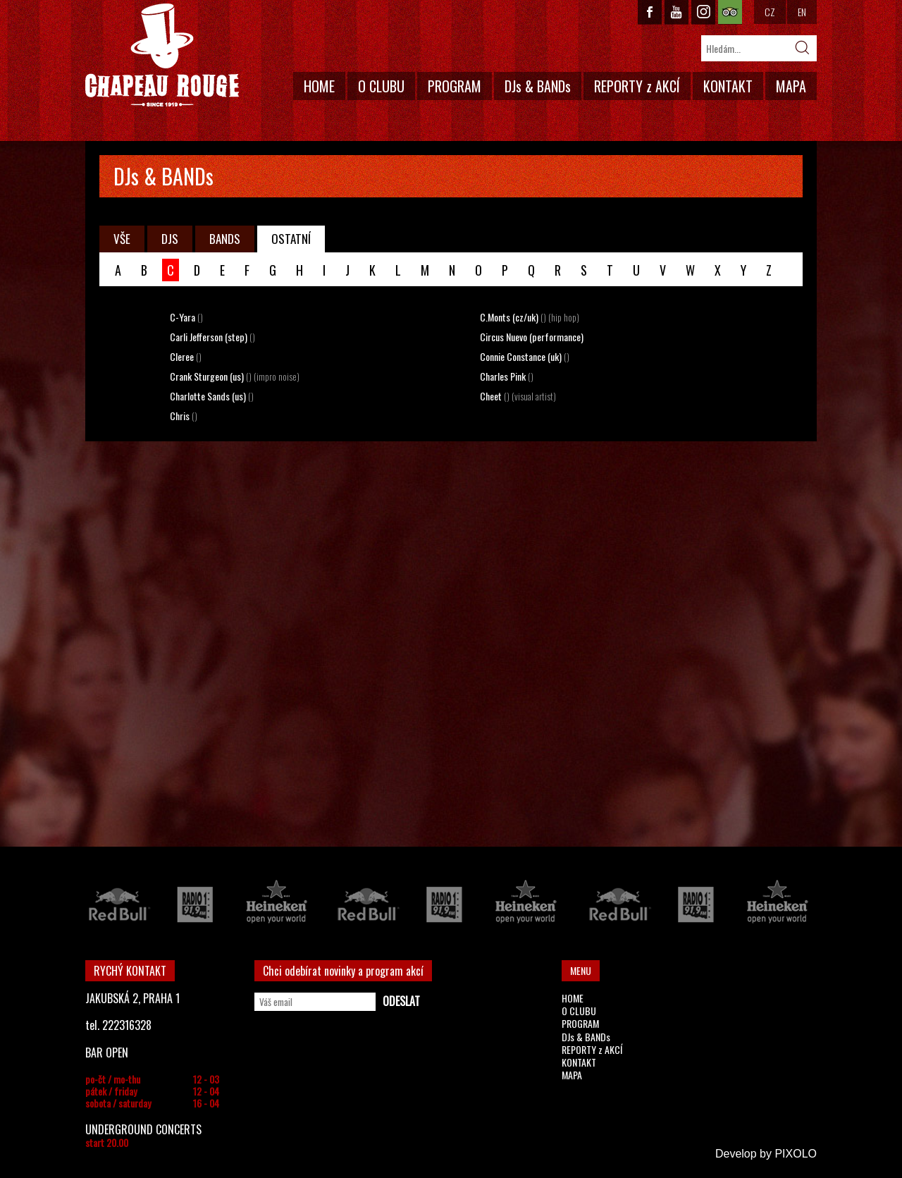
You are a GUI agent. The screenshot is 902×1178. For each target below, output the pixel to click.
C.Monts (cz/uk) (529, 316)
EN (802, 11)
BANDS (224, 238)
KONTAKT (728, 86)
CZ (770, 11)
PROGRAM (454, 86)
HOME (319, 86)
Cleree (186, 356)
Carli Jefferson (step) (212, 336)
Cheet (518, 395)
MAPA (791, 86)
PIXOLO (795, 1154)
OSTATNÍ (291, 238)
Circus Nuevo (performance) (531, 336)
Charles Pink (506, 376)
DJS (169, 238)
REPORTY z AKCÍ (637, 86)
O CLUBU (381, 86)
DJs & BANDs (538, 86)
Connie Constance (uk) (524, 356)
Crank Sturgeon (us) (234, 376)
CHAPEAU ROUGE (162, 55)
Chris (183, 415)
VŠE (121, 238)
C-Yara (186, 316)
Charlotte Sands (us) (212, 395)
